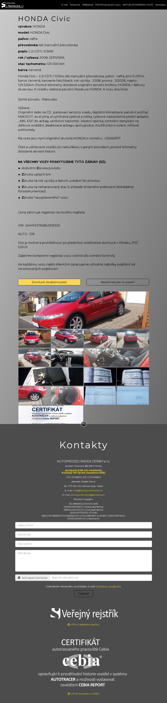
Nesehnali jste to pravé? (118, 282)
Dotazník (75, 4)
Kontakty (161, 4)
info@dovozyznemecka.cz (87, 490)
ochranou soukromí (108, 586)
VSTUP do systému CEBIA (83, 693)
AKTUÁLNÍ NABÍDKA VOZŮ (138, 4)
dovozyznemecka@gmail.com (88, 494)
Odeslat (83, 593)
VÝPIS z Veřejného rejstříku (84, 615)
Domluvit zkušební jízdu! (49, 282)
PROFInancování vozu (107, 4)
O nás (64, 4)
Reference (87, 4)
